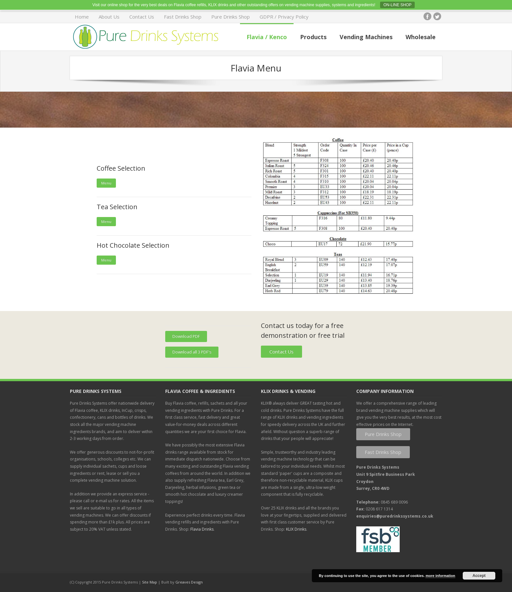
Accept (479, 575)
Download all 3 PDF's (191, 352)
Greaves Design (189, 582)
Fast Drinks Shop (182, 16)
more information (440, 576)
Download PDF (186, 336)
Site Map (149, 582)
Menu (106, 182)
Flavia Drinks (202, 529)
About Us (109, 16)
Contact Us (141, 16)
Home (82, 16)
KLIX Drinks (296, 529)
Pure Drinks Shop (230, 16)
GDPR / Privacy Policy (284, 16)
